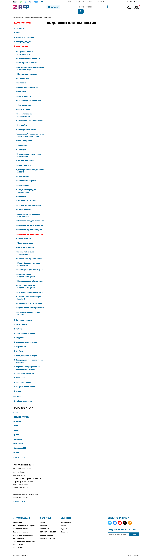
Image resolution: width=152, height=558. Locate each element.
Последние (44, 525)
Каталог (41, 7)
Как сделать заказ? (20, 525)
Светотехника (24, 101)
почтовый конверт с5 (20, 483)
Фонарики (22, 141)
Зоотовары (21, 373)
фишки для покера (20, 493)
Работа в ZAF (18, 540)
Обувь (19, 28)
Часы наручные (24, 136)
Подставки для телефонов (30, 221)
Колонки (21, 78)
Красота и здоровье (25, 33)
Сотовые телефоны (26, 176)
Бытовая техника (24, 316)
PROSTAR (18, 435)
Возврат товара (46, 531)
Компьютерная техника (28, 54)
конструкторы (22, 474)
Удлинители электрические (30, 303)
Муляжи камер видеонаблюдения (26, 271)
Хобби (19, 324)
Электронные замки (27, 125)
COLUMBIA (18, 439)
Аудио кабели (24, 234)
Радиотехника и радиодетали (25, 48)
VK (115, 519)
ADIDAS (17, 417)
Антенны (21, 192)
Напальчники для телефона (30, 216)
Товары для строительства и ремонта (29, 356)
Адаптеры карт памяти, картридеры (28, 211)
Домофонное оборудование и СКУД (30, 166)
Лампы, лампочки (25, 156)
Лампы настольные (26, 196)
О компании (17, 518)
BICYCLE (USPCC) (21, 413)
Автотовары (21, 320)
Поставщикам (18, 534)
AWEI (16, 448)
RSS (130, 519)
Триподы (21, 145)
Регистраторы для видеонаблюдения (26, 282)
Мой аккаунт (66, 518)
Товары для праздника (26, 338)
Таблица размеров (47, 534)
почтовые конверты (21, 480)
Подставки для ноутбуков (29, 225)
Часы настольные (25, 243)
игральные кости (19, 471)
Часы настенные (25, 239)
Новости (43, 521)
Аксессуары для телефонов (30, 116)
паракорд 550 (20, 477)
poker (19, 464)
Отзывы (92, 2)
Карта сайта (18, 543)
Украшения (21, 342)
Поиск (42, 518)
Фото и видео (23, 105)
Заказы (64, 521)
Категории (77, 2)
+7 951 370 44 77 (133, 2)
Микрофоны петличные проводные (28, 260)
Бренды (69, 2)
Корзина (64, 528)
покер (30, 477)
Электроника (28, 13)
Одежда (20, 24)
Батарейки (22, 121)
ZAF (16, 408)
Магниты (21, 87)
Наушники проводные (27, 83)
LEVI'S (16, 426)
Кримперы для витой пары (29, 299)
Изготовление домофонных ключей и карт (30, 64)
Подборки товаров (23, 397)
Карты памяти (24, 92)
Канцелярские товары (26, 351)
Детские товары (23, 378)
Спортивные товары (25, 329)
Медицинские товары (26, 382)
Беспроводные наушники (29, 96)
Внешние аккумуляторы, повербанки (29, 151)
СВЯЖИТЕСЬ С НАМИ (48, 528)
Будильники (23, 74)
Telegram (110, 519)
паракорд (37, 474)
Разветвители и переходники (24, 110)
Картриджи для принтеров (30, 265)
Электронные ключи (27, 58)
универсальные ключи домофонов (25, 490)
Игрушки (20, 333)
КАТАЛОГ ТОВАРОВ (18, 13)
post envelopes (19, 468)
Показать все (19, 453)
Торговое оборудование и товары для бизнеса (28, 363)
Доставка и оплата (20, 528)
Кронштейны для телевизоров (25, 248)
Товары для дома (24, 37)
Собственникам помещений (24, 537)
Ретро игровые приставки (29, 201)
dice (14, 464)
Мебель (19, 347)
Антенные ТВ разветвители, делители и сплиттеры (30, 131)
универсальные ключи (21, 487)
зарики (28, 468)
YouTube (120, 519)
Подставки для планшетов (30, 230)
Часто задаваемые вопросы (24, 521)
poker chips (26, 464)
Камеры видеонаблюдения (30, 277)
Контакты (100, 2)
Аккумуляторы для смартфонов (26, 186)
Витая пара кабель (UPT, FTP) (30, 288)
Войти (129, 8)
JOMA (16, 430)
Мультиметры (24, 161)
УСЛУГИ (17, 392)
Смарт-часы (23, 181)
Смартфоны (23, 172)
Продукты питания (25, 369)
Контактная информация (23, 531)
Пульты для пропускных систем (28, 309)
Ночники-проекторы (27, 70)
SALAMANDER (20, 444)
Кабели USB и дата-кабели (29, 254)
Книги (18, 387)
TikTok (125, 519)
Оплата (85, 2)
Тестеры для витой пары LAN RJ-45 (29, 293)
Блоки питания (24, 205)
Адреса (64, 525)
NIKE (16, 421)
